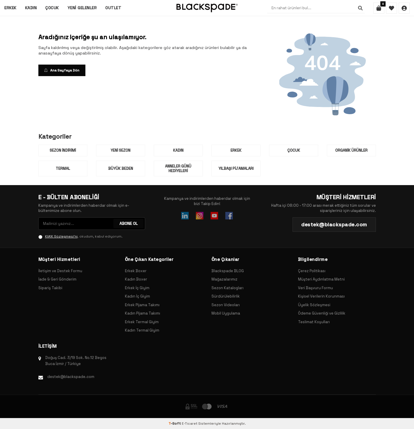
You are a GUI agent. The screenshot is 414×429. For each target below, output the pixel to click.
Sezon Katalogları (227, 287)
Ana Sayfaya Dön (61, 70)
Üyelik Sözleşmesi (314, 304)
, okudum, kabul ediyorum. (80, 236)
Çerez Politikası (311, 270)
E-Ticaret (189, 423)
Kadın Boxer (136, 279)
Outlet (113, 7)
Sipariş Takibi (50, 287)
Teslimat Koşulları (314, 321)
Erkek (10, 7)
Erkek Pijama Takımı (142, 304)
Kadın (31, 7)
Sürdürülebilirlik (225, 296)
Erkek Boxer (136, 270)
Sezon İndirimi (63, 150)
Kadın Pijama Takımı (142, 313)
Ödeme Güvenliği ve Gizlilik (321, 313)
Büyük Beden (120, 168)
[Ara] (360, 8)
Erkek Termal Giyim (142, 321)
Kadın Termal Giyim (142, 330)
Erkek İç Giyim (137, 287)
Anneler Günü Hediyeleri (178, 168)
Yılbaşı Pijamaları (236, 168)
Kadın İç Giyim (137, 296)
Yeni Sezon (120, 150)
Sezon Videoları (225, 304)
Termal (63, 168)
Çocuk (52, 7)
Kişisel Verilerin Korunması (321, 296)
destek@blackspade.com (70, 376)
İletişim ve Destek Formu (60, 270)
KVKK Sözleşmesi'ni (61, 236)
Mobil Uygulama (225, 313)
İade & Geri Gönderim (57, 279)
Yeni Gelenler (82, 7)
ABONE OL (128, 223)
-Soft (175, 423)
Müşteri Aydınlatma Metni (321, 279)
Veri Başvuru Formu (315, 287)
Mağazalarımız (224, 279)
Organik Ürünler (351, 150)
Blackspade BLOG (227, 270)
